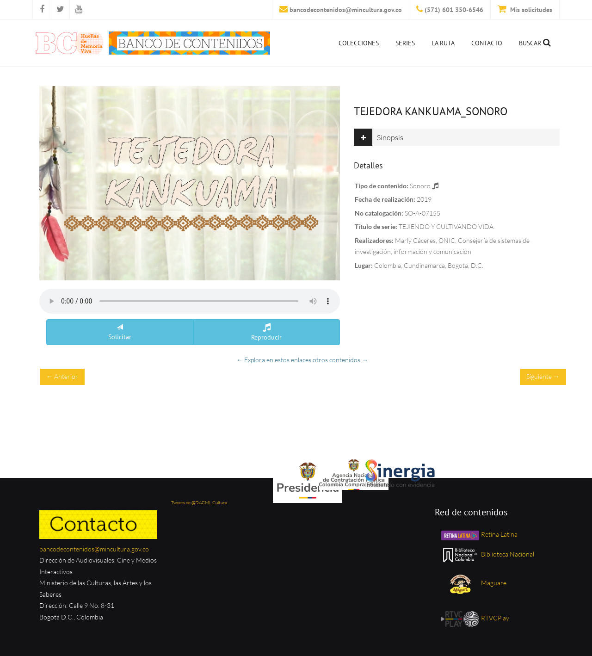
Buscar (535, 42)
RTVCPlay (474, 618)
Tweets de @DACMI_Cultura (199, 503)
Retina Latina (478, 534)
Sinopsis (378, 137)
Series (405, 43)
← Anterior (62, 376)
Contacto (486, 43)
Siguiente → (543, 376)
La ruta (443, 43)
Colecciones (359, 43)
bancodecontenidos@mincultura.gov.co (346, 10)
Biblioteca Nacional (486, 554)
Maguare (481, 583)
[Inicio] (151, 43)
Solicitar (119, 332)
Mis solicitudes (530, 10)
